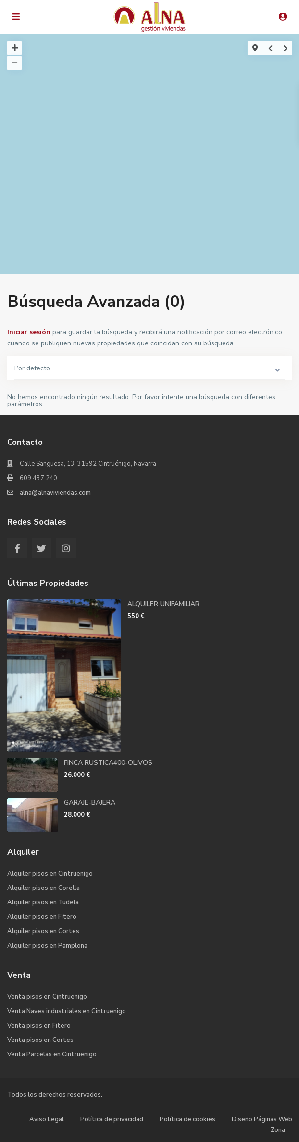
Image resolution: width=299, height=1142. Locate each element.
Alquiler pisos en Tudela (43, 902)
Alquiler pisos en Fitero (41, 917)
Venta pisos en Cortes (40, 1040)
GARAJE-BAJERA (89, 802)
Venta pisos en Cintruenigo (47, 996)
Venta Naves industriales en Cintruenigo (66, 1011)
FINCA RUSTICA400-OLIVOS (108, 762)
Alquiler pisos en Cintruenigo (50, 873)
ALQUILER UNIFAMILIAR (163, 604)
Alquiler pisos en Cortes (43, 931)
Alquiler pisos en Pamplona (47, 945)
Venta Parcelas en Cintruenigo (52, 1054)
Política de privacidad (111, 1119)
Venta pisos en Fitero (39, 1025)
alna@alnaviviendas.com (55, 492)
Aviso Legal (46, 1119)
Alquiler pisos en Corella (43, 888)
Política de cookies (187, 1119)
